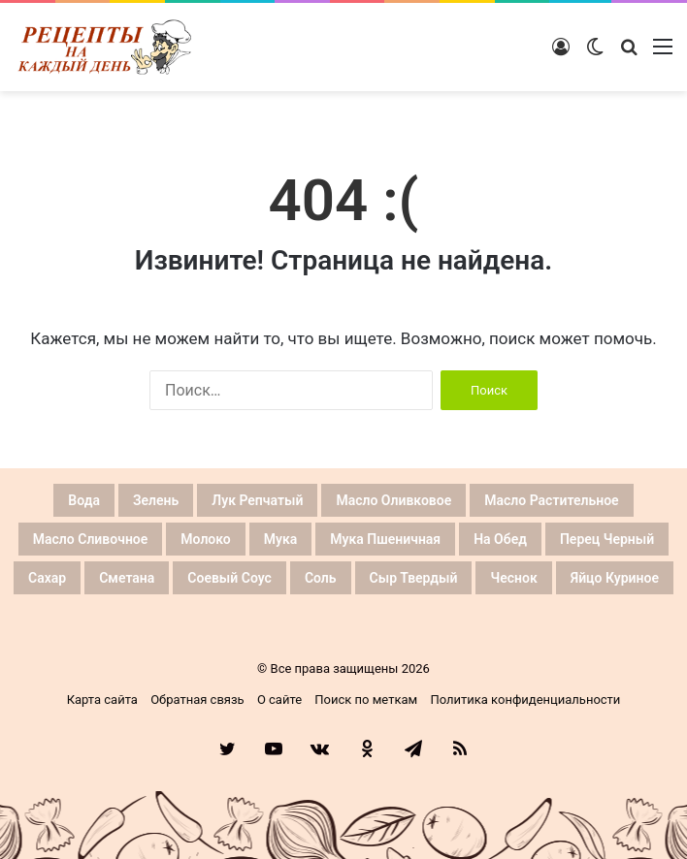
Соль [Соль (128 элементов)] (321, 578)
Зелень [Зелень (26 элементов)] (156, 500)
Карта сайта (102, 699)
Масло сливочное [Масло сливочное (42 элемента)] (90, 539)
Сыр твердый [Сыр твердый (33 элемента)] (414, 578)
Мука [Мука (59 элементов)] (281, 539)
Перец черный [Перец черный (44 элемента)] (607, 539)
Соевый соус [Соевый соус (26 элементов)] (229, 578)
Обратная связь (197, 699)
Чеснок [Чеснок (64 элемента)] (513, 578)
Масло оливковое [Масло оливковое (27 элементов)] (393, 500)
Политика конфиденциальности (525, 699)
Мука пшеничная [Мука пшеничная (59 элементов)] (385, 539)
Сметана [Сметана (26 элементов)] (126, 578)
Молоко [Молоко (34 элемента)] (205, 539)
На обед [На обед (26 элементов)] (500, 539)
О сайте (279, 699)
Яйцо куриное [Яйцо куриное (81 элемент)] (615, 578)
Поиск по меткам (365, 699)
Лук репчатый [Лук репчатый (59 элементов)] (257, 500)
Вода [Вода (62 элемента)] (84, 500)
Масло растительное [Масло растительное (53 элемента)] (551, 500)
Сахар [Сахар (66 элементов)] (47, 578)
